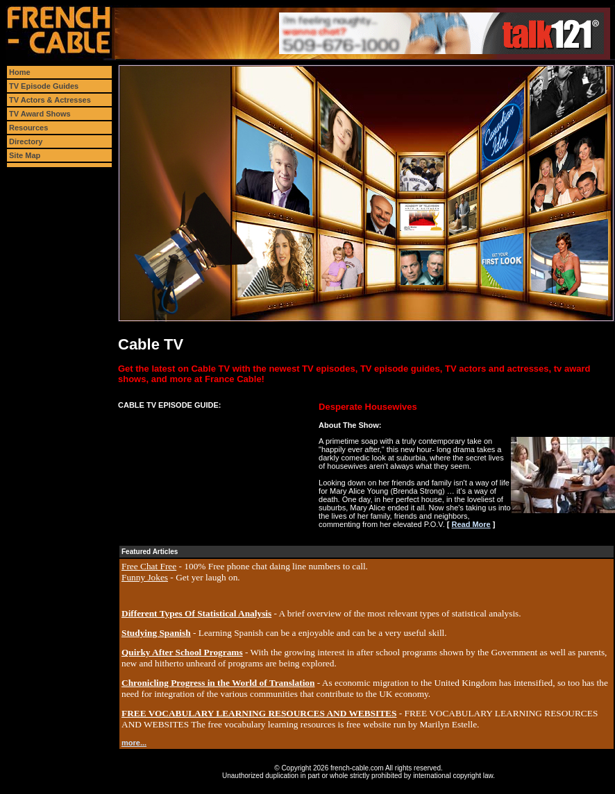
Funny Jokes (144, 577)
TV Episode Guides (43, 86)
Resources (28, 127)
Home (20, 72)
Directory (25, 141)
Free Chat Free (148, 566)
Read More (470, 524)
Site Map (24, 155)
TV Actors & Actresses (50, 100)
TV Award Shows (40, 114)
